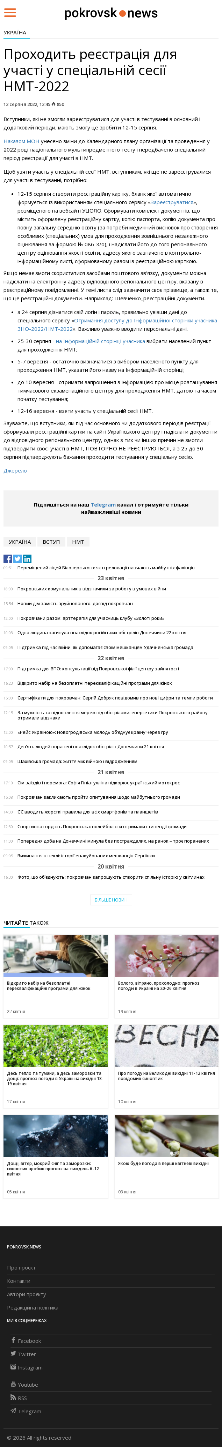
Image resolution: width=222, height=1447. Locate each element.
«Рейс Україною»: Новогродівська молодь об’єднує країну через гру (92, 732)
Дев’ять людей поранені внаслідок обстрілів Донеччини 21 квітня (90, 746)
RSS (18, 1397)
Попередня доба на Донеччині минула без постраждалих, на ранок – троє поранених (113, 841)
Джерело (15, 470)
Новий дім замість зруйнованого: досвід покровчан (75, 603)
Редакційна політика (32, 1307)
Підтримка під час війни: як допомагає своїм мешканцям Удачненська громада (105, 647)
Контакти (18, 1280)
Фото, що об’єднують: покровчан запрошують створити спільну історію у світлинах (111, 877)
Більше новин (111, 900)
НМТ (78, 541)
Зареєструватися (172, 202)
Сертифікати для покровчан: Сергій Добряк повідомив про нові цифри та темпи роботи (115, 698)
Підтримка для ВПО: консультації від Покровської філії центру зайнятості (98, 668)
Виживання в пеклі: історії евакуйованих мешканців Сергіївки (86, 855)
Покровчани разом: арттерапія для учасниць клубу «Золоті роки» (90, 618)
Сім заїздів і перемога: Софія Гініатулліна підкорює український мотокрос (98, 782)
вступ (51, 541)
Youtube (24, 1384)
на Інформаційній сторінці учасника (101, 340)
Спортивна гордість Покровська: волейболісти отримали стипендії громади (102, 826)
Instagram (26, 1367)
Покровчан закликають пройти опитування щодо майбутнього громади (98, 797)
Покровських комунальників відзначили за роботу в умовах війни (91, 588)
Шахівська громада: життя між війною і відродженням (77, 761)
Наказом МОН (21, 141)
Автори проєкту (26, 1294)
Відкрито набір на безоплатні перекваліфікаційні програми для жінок (94, 683)
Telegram (103, 504)
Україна (14, 32)
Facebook (25, 1340)
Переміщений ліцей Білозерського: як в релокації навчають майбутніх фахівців (106, 567)
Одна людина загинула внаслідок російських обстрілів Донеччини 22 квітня (101, 632)
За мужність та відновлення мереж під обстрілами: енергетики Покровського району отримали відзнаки (112, 715)
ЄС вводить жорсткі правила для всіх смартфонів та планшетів (87, 812)
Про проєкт (21, 1267)
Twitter (23, 1354)
